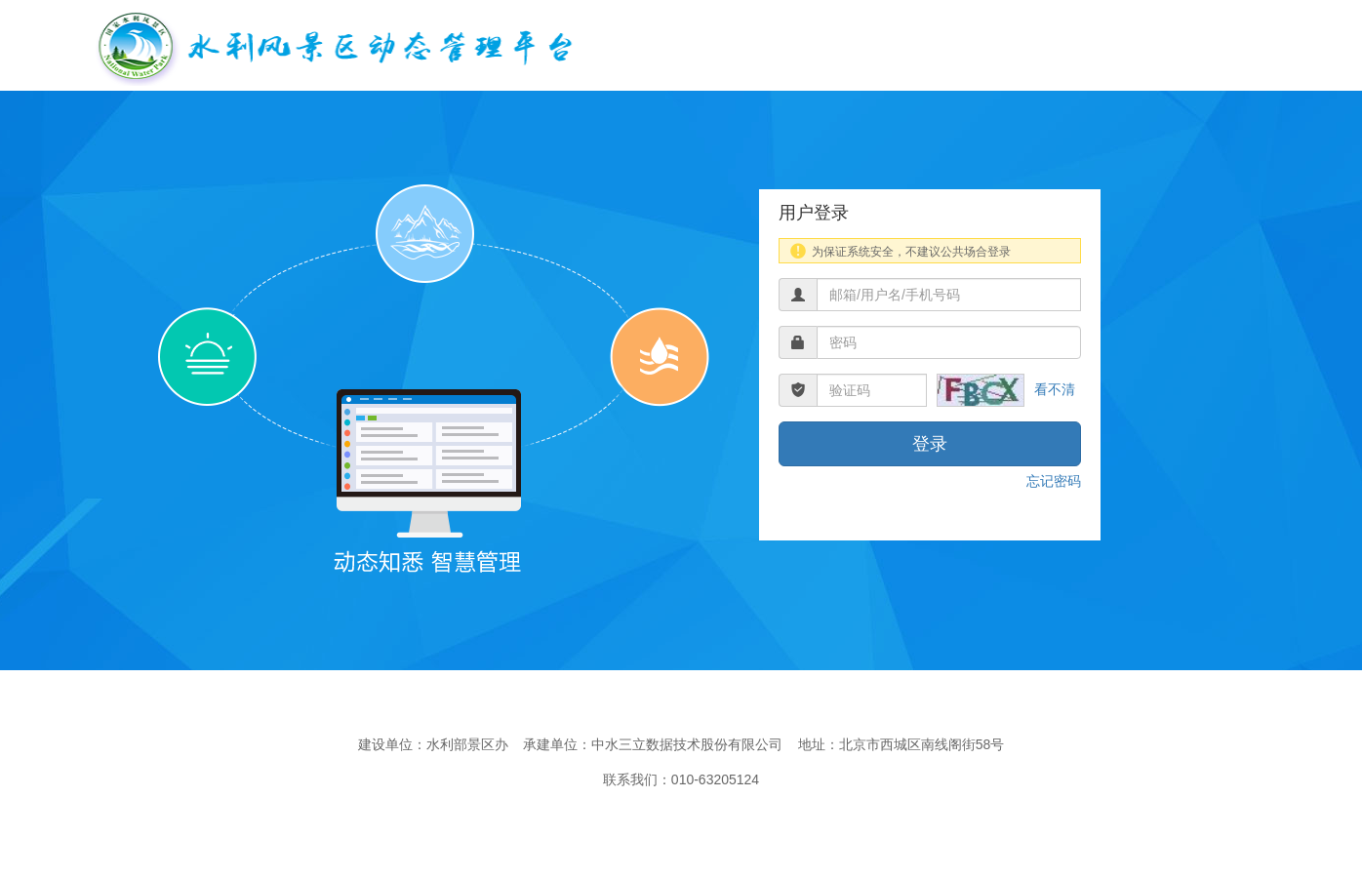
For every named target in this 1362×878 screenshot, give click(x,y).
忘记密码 (1053, 481)
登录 (929, 444)
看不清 (1054, 389)
